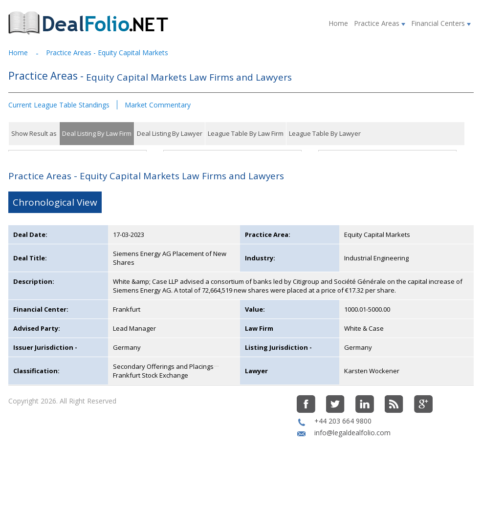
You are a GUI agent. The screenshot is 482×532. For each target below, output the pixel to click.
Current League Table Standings (59, 104)
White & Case (364, 373)
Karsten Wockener (371, 416)
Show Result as (34, 133)
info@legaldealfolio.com (352, 478)
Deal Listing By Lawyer (169, 133)
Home (338, 23)
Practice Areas (379, 23)
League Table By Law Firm (246, 133)
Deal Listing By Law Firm (96, 133)
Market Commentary (158, 104)
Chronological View (55, 247)
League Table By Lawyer (325, 133)
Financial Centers (441, 23)
